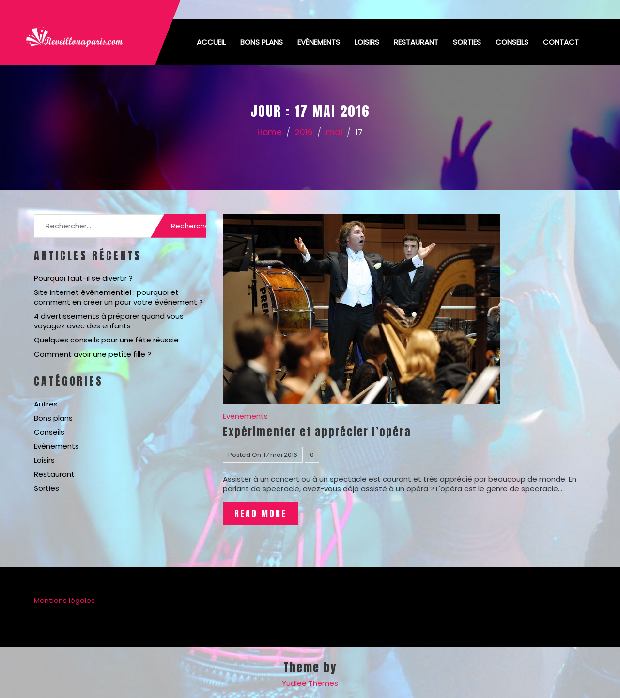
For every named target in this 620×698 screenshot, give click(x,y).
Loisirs (367, 42)
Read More (260, 513)
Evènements (318, 42)
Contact (561, 42)
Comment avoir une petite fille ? (92, 354)
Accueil (211, 42)
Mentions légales (64, 600)
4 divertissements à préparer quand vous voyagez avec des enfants (109, 321)
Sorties (467, 42)
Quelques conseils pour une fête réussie (106, 340)
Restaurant (416, 42)
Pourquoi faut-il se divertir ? (83, 278)
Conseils (512, 42)
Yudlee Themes (310, 683)
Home (269, 132)
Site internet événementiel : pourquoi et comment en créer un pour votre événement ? (118, 297)
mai (334, 132)
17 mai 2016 (280, 454)
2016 (304, 132)
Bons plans (261, 42)
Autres (46, 404)
